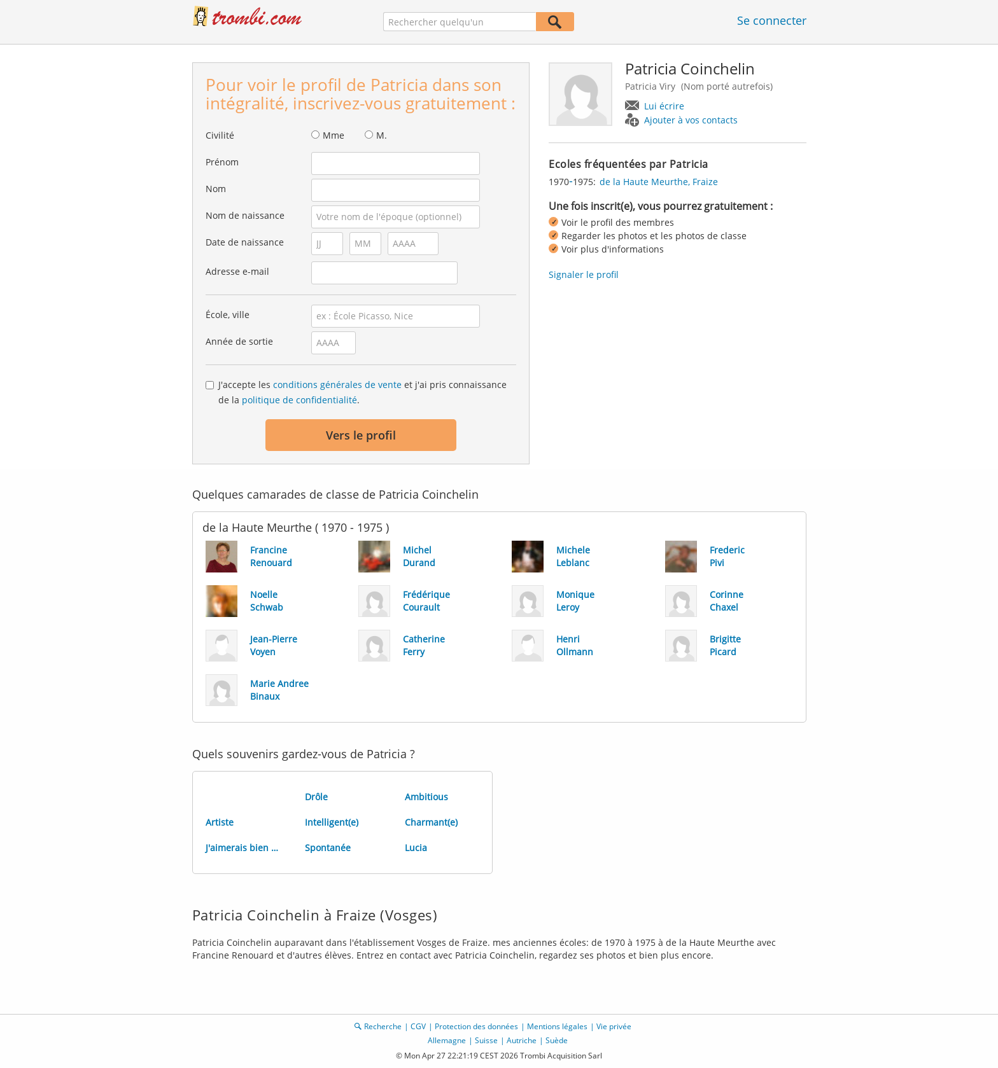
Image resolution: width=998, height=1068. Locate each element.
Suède (556, 1040)
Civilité (220, 135)
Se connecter (771, 20)
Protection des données (476, 1026)
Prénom (222, 162)
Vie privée (613, 1026)
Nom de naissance (245, 215)
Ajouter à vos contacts (691, 120)
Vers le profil (361, 435)
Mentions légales (557, 1026)
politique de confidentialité (299, 400)
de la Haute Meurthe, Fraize (659, 182)
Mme (333, 135)
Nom (216, 189)
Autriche (522, 1040)
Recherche (383, 1026)
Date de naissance (245, 242)
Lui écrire (664, 106)
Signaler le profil (584, 274)
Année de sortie (239, 341)
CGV (418, 1026)
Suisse (486, 1040)
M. (381, 135)
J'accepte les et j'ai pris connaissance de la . (362, 392)
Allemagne (447, 1040)
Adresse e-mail (237, 271)
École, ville (228, 315)
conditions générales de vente (337, 384)
